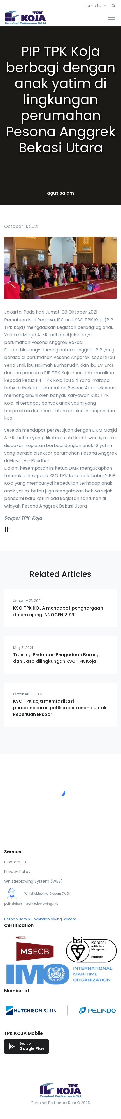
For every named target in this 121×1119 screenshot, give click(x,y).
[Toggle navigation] (112, 17)
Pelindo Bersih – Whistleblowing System (40, 919)
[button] (113, 6)
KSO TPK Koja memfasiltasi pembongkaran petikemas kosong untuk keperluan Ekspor (59, 708)
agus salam (60, 193)
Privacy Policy (17, 871)
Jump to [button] (93, 5)
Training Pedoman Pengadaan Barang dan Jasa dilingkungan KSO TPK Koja (56, 657)
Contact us (15, 862)
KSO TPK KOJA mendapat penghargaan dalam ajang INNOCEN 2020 (58, 611)
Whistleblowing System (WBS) (33, 881)
